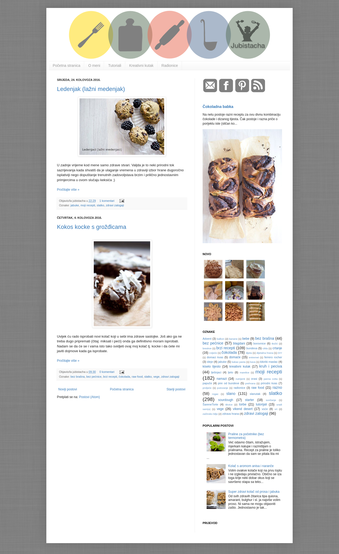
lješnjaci (216, 372)
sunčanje (271, 400)
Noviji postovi (67, 389)
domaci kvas (215, 357)
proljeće (207, 387)
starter (249, 400)
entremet (254, 357)
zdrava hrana (230, 413)
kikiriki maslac (269, 361)
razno (277, 387)
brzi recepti (110, 376)
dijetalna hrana (265, 352)
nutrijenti (240, 378)
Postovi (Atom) (89, 397)
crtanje (277, 348)
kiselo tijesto (212, 366)
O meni (94, 65)
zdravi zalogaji (115, 205)
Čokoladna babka (218, 106)
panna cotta (271, 378)
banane (233, 338)
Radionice (170, 65)
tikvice (229, 404)
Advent (207, 338)
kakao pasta (239, 361)
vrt (276, 409)
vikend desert (243, 409)
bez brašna (77, 376)
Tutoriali (114, 65)
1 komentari (106, 200)
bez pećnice (94, 376)
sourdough (225, 400)
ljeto (230, 372)
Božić (275, 343)
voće (265, 409)
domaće (234, 357)
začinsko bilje (210, 413)
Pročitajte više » (68, 189)
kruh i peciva (270, 366)
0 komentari (106, 371)
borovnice (259, 343)
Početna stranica (66, 65)
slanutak (255, 393)
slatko (100, 205)
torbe (242, 404)
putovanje (222, 387)
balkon (220, 338)
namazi (222, 379)
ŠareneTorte (210, 404)
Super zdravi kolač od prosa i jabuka (253, 492)
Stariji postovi (176, 389)
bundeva (251, 348)
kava (252, 361)
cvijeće (213, 352)
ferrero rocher (273, 357)
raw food (137, 376)
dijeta (249, 352)
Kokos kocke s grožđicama (91, 227)
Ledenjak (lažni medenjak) (91, 89)
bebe (245, 339)
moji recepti (88, 205)
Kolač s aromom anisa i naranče (251, 466)
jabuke (74, 205)
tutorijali (261, 404)
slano (230, 393)
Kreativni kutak (141, 65)
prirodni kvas (269, 383)
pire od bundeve (228, 383)
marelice (244, 372)
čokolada (124, 376)
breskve (207, 348)
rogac (215, 393)
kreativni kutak (239, 366)
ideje (210, 361)
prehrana (250, 383)
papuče (207, 383)
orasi (254, 378)
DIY (280, 352)
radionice (239, 387)
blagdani (239, 343)
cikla (265, 348)
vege (156, 376)
